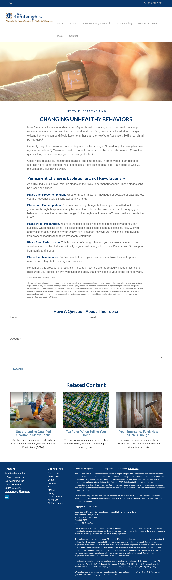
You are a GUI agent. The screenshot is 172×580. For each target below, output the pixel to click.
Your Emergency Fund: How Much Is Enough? (138, 431)
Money (51, 488)
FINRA (85, 521)
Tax (50, 484)
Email (92, 315)
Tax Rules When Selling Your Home (86, 431)
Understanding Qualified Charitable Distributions (33, 431)
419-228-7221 (153, 3)
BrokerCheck (133, 467)
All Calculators (55, 501)
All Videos (53, 498)
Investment (53, 474)
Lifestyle (52, 491)
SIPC (90, 521)
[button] (72, 17)
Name (13, 315)
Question (15, 336)
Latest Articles (55, 494)
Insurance (53, 481)
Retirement (53, 471)
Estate (51, 477)
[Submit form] (18, 367)
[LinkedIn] (11, 3)
